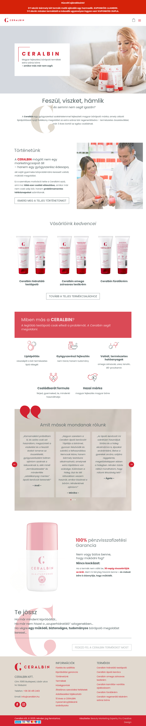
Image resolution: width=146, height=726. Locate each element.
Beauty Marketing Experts (104, 718)
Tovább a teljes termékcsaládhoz (73, 296)
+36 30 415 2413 (31, 690)
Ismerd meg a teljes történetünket (41, 201)
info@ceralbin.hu (30, 696)
